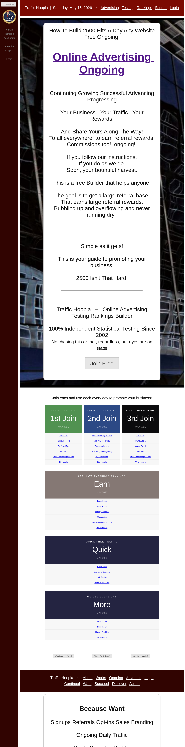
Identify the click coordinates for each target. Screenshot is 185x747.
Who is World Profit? (63, 656)
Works (101, 678)
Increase (9, 34)
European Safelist (102, 446)
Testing (128, 8)
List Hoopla (102, 462)
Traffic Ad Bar (63, 446)
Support (9, 50)
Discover (119, 684)
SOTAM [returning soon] (102, 452)
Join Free (9, 4)
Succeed (102, 684)
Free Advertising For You (63, 457)
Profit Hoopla (102, 528)
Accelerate (9, 38)
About (87, 678)
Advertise (9, 46)
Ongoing (116, 678)
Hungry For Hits (63, 441)
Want (87, 684)
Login (9, 59)
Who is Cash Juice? (102, 656)
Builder (161, 8)
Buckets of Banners (102, 572)
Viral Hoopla (140, 462)
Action (134, 684)
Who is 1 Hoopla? (140, 656)
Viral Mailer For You (102, 441)
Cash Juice (63, 452)
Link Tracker (102, 577)
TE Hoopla (63, 462)
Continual (72, 684)
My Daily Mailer (101, 457)
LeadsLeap (63, 436)
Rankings (144, 8)
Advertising (110, 8)
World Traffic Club (102, 583)
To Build (9, 29)
